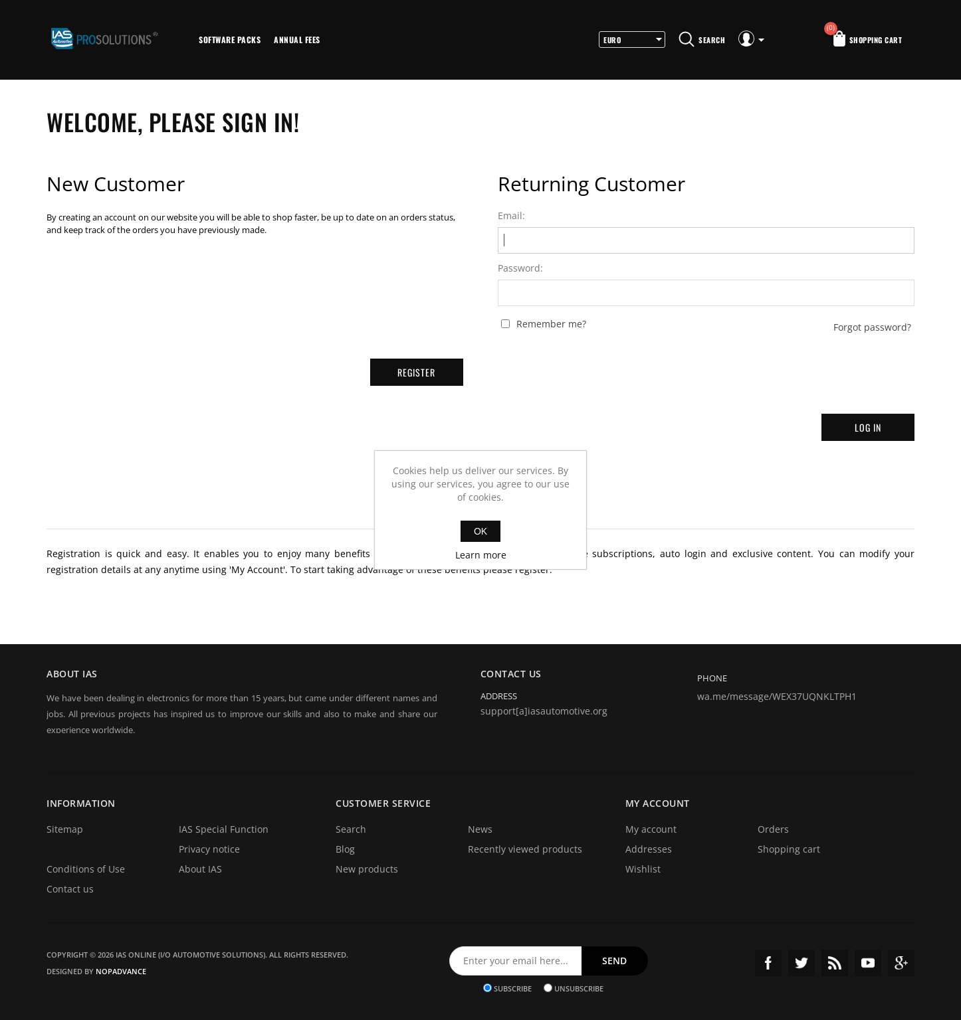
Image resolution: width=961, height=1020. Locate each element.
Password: (520, 268)
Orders (773, 829)
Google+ (901, 963)
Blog (345, 849)
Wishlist (643, 869)
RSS (834, 963)
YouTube (868, 963)
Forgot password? (872, 327)
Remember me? (551, 324)
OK (480, 531)
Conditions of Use (86, 869)
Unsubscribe (578, 988)
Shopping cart (789, 849)
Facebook (768, 963)
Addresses (648, 849)
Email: (511, 215)
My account (651, 829)
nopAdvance (121, 971)
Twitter (801, 963)
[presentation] (706, 368)
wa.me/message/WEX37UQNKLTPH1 (777, 696)
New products (367, 869)
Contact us (70, 889)
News (480, 829)
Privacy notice (209, 849)
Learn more (480, 555)
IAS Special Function (223, 829)
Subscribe (513, 988)
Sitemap (65, 829)
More (345, 40)
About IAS (200, 869)
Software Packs (230, 39)
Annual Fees (297, 39)
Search (351, 829)
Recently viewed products (525, 849)
